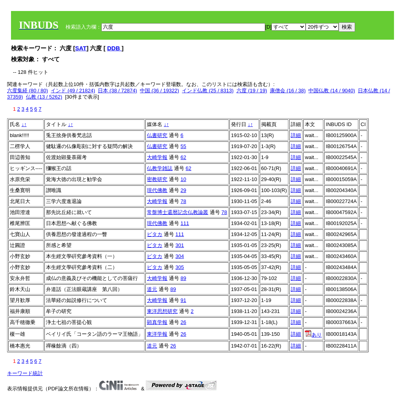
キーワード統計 (25, 373)
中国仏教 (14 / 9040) (331, 90)
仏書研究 (157, 135)
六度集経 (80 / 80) (27, 90)
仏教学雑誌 (159, 168)
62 (183, 157)
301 (180, 245)
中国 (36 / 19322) (159, 90)
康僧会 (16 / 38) (288, 90)
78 (183, 201)
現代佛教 (157, 190)
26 (183, 322)
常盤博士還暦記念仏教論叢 (177, 212)
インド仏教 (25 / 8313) (208, 90)
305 (180, 267)
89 (183, 278)
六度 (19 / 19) (251, 90)
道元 (152, 289)
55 (183, 146)
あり (313, 335)
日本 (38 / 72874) (117, 90)
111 (185, 223)
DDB (114, 48)
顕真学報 (157, 322)
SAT (80, 48)
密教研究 (157, 179)
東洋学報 (157, 334)
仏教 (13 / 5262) (44, 97)
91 (183, 300)
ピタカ (154, 234)
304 (180, 256)
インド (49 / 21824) (73, 90)
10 (183, 179)
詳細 (296, 135)
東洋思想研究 (162, 311)
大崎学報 (157, 157)
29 (183, 190)
